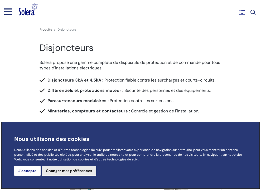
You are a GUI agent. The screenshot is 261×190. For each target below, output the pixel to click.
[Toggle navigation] (8, 11)
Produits (46, 29)
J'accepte (27, 170)
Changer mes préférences (69, 170)
